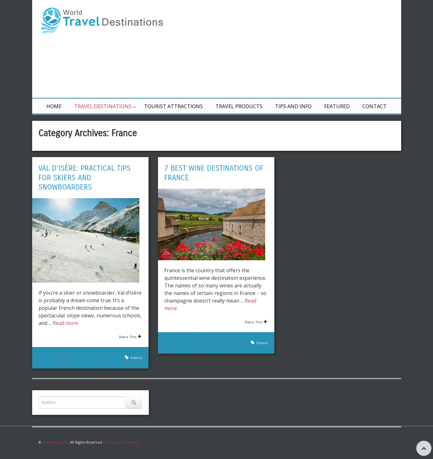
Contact (374, 106)
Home (53, 106)
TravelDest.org (54, 442)
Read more (65, 323)
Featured (337, 106)
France (136, 357)
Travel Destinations (103, 106)
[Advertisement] (292, 49)
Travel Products (238, 106)
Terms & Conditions (122, 442)
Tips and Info (293, 106)
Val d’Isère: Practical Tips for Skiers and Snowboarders (84, 177)
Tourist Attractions (173, 106)
